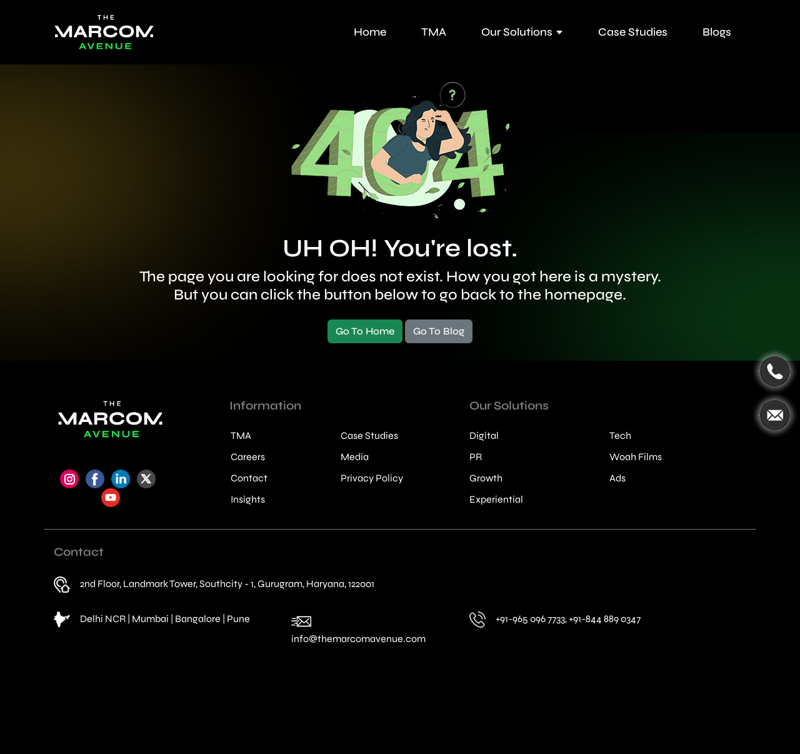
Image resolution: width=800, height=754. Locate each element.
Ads (617, 478)
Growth (485, 478)
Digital (484, 436)
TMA (433, 32)
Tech (620, 436)
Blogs (716, 32)
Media (355, 457)
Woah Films (635, 457)
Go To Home (365, 331)
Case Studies (633, 32)
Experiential (496, 500)
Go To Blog (438, 331)
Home (370, 32)
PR (475, 457)
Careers (248, 457)
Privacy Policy (372, 478)
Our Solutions (522, 32)
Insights (248, 500)
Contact (249, 478)
